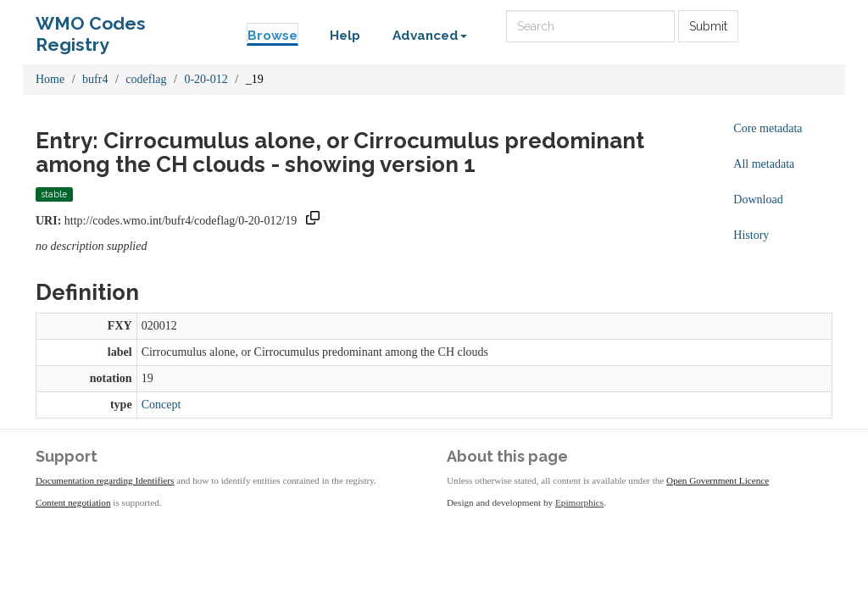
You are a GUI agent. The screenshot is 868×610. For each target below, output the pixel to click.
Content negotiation (73, 502)
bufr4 (95, 79)
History (751, 235)
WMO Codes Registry (91, 27)
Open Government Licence (717, 480)
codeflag (145, 79)
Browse (273, 35)
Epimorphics (579, 502)
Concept (161, 404)
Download (757, 199)
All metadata (763, 164)
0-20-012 (205, 79)
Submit (708, 26)
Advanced (429, 35)
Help (345, 35)
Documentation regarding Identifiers (105, 480)
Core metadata (767, 128)
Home (50, 79)
